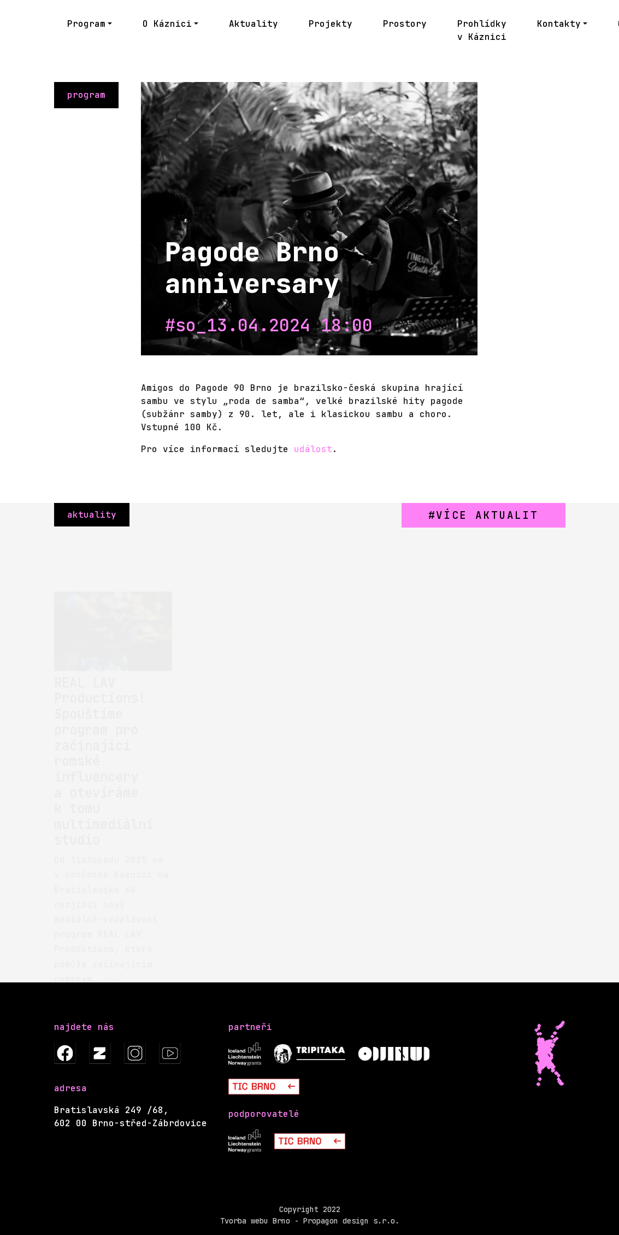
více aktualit (487, 515)
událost (313, 449)
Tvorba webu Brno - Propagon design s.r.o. (309, 1221)
